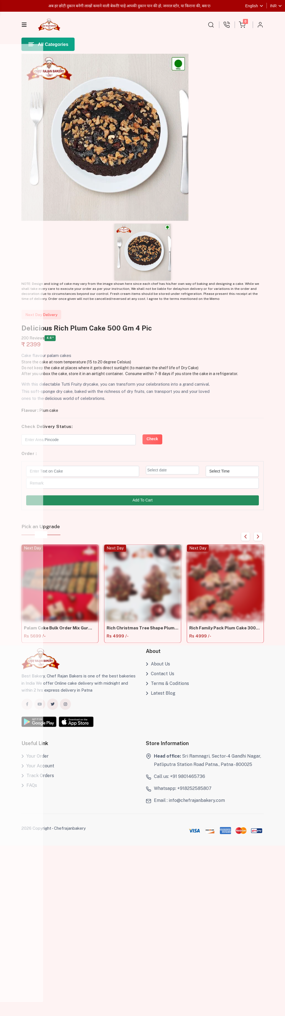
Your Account (37, 772)
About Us (158, 670)
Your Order (35, 762)
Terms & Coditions (167, 689)
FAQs (29, 792)
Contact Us (160, 680)
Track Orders (37, 782)
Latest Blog (160, 699)
